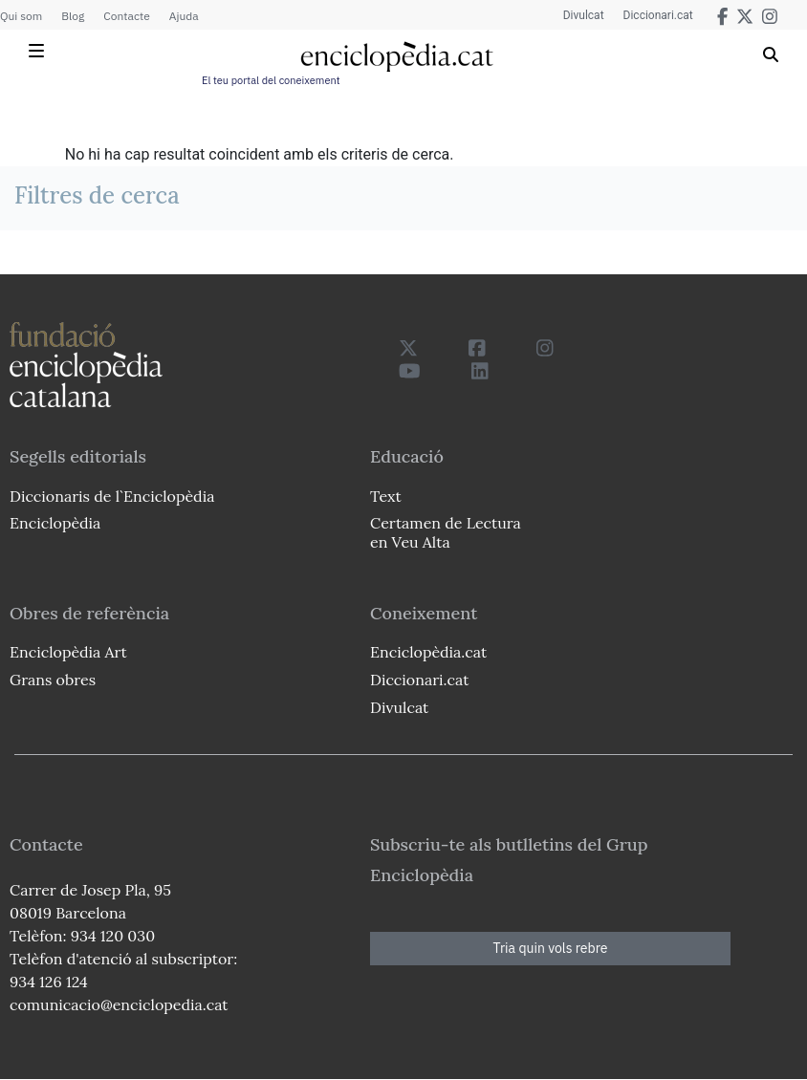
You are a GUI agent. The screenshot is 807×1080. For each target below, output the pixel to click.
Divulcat (583, 15)
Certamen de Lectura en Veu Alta (445, 532)
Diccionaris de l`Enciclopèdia (112, 496)
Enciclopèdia (55, 522)
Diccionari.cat (658, 15)
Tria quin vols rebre (550, 948)
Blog (72, 16)
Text (386, 496)
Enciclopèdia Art (68, 651)
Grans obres (53, 679)
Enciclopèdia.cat (428, 651)
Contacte (126, 16)
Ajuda (184, 16)
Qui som (21, 16)
